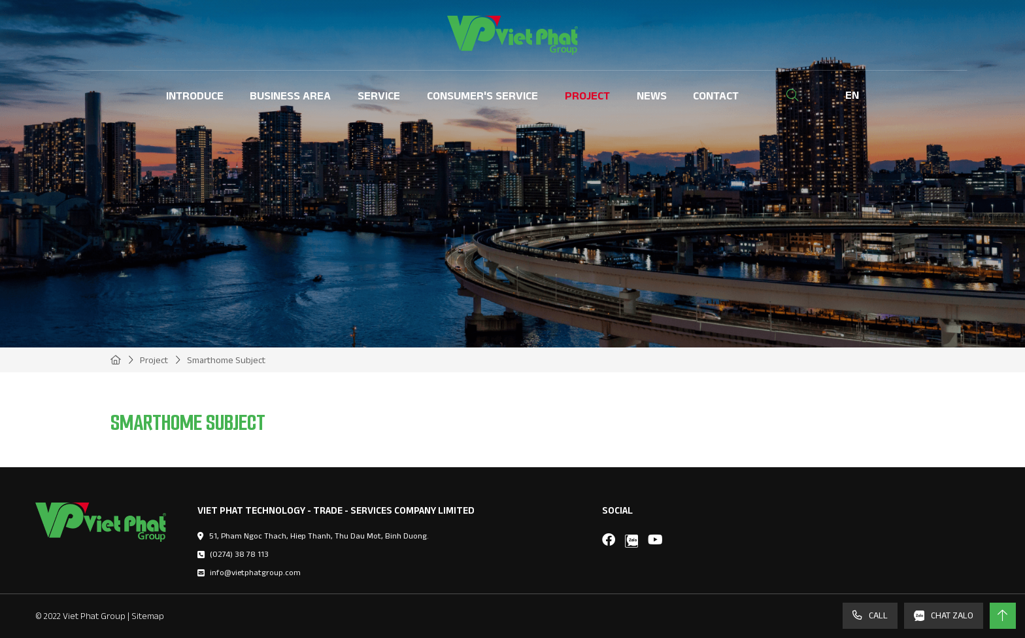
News (652, 95)
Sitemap (147, 616)
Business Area (290, 95)
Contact (716, 95)
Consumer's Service (482, 95)
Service (379, 95)
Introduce (195, 95)
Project (587, 95)
